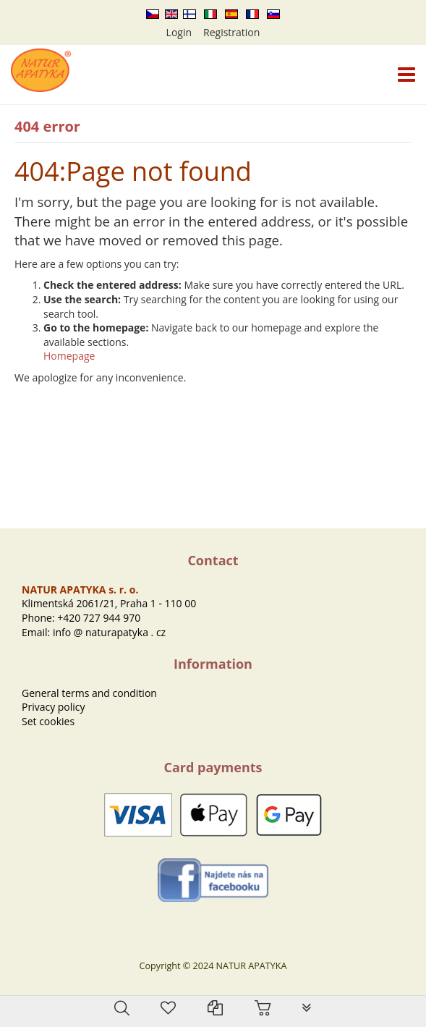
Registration (231, 32)
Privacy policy (53, 707)
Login (179, 32)
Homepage (69, 356)
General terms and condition (89, 693)
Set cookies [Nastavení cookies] (48, 721)
